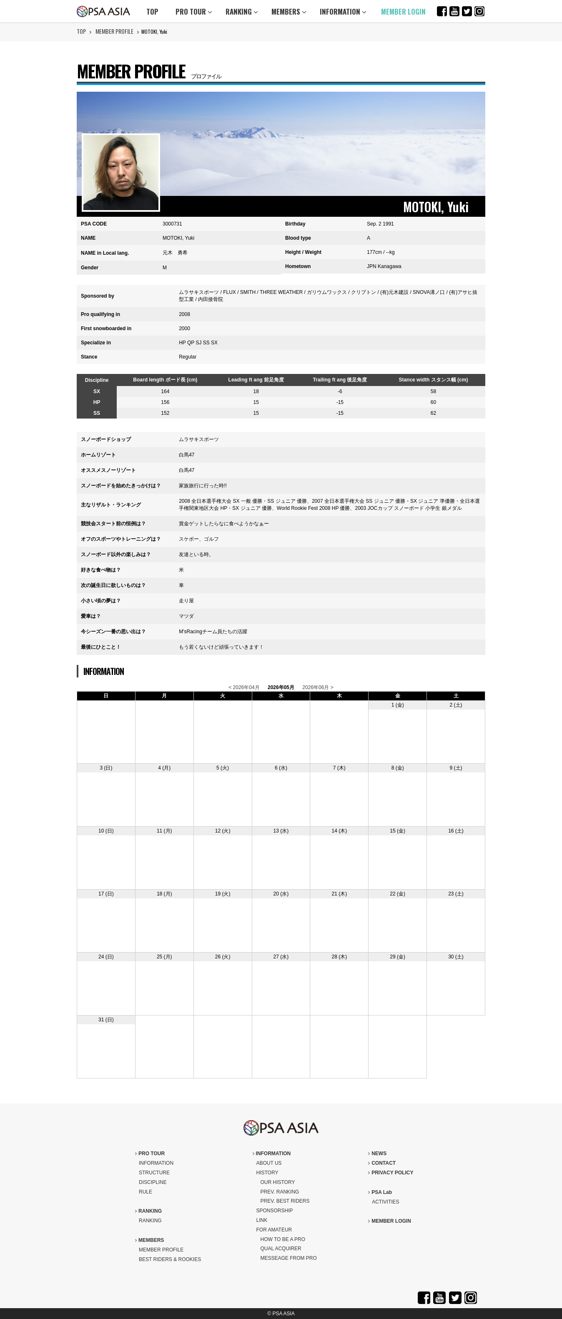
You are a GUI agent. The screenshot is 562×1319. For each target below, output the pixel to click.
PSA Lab (380, 1192)
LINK (262, 1220)
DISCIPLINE (153, 1182)
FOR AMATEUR (274, 1230)
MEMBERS (288, 11)
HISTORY (267, 1173)
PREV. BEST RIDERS (285, 1201)
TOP (152, 11)
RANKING (242, 11)
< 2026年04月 (243, 687)
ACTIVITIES (385, 1202)
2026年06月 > (317, 687)
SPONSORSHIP (274, 1211)
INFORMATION (343, 11)
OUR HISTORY (278, 1182)
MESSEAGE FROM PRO (289, 1258)
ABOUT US (269, 1163)
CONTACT (382, 1163)
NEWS (377, 1153)
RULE (145, 1192)
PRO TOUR (194, 11)
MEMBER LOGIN (403, 11)
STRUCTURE (154, 1173)
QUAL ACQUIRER (281, 1248)
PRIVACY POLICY (390, 1173)
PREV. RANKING (280, 1192)
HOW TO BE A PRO (283, 1239)
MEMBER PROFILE (114, 31)
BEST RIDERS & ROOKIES (170, 1259)
